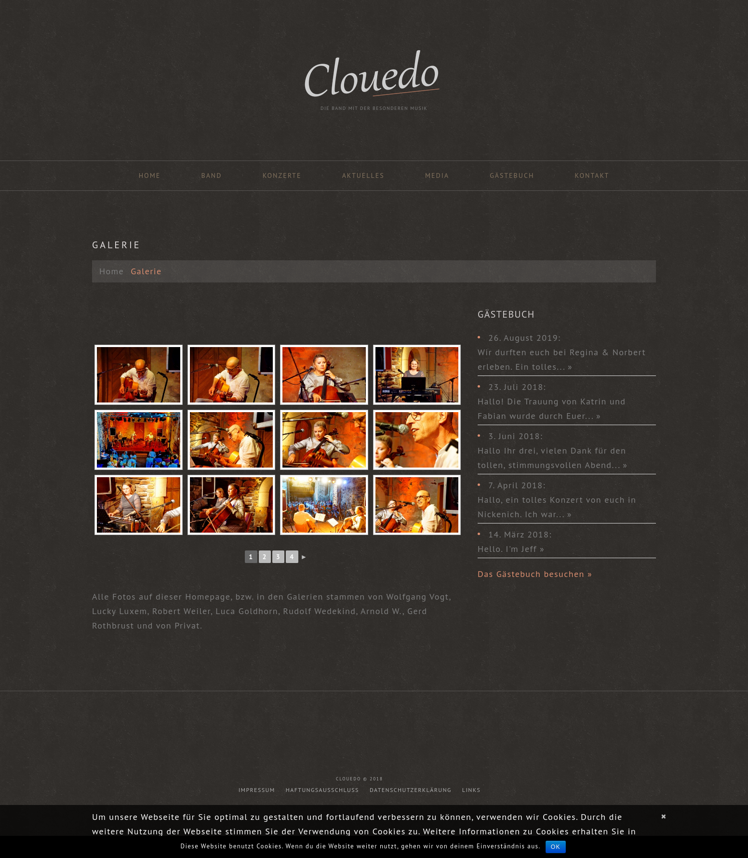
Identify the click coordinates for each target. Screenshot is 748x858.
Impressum (257, 789)
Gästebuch (512, 175)
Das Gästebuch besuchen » (535, 573)
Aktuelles (363, 175)
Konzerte (282, 175)
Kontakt (592, 175)
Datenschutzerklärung (411, 789)
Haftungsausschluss (322, 789)
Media (437, 175)
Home (150, 175)
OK (556, 847)
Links (471, 789)
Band (211, 175)
